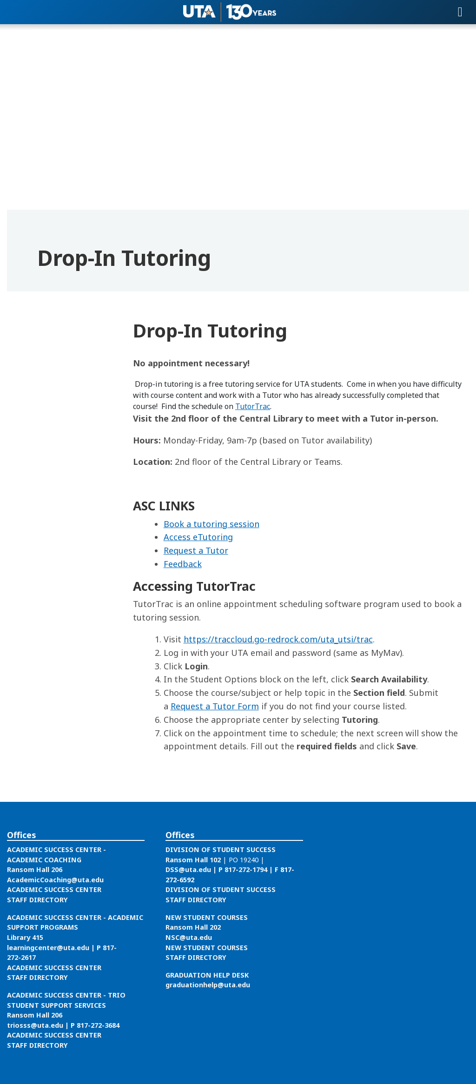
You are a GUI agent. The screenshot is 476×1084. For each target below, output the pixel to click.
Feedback (183, 563)
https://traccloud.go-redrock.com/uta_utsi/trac (278, 639)
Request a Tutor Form (215, 706)
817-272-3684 (98, 1025)
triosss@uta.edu (35, 1025)
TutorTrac (252, 406)
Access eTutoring (198, 536)
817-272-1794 (246, 869)
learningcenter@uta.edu (48, 947)
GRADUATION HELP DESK (207, 975)
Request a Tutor (196, 550)
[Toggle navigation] (460, 12)
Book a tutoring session (211, 523)
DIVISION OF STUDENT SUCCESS (220, 849)
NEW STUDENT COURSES (206, 917)
